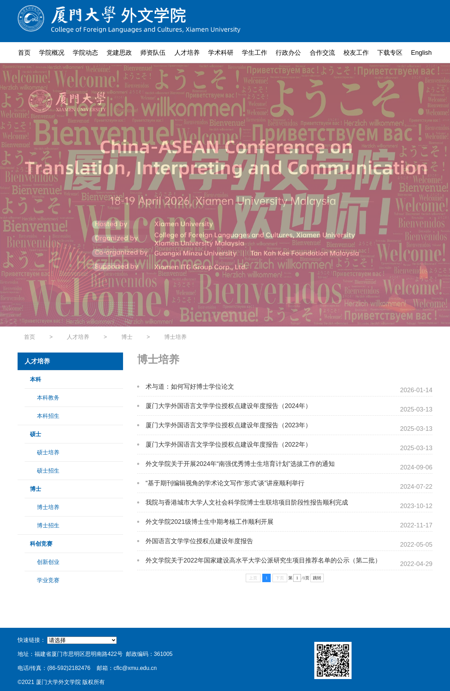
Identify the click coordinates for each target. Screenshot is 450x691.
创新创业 (48, 562)
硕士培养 (48, 452)
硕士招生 (48, 471)
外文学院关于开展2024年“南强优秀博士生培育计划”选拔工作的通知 (240, 463)
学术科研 (220, 52)
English (421, 52)
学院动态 (85, 52)
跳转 (317, 577)
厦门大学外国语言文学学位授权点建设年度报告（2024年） (228, 405)
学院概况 (51, 52)
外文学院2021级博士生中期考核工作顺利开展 (210, 521)
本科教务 (48, 398)
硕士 (35, 434)
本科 (35, 379)
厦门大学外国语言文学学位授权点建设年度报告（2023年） (228, 425)
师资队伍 (153, 52)
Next (422, 194)
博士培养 (175, 337)
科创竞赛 (41, 544)
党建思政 (119, 52)
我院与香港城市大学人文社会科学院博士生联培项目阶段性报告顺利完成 (247, 502)
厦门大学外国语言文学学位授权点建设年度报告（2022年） (228, 444)
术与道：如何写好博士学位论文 (190, 386)
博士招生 (48, 525)
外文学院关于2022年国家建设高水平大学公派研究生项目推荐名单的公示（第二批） (263, 560)
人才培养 (187, 52)
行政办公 (288, 52)
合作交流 (322, 52)
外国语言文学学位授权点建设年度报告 (199, 541)
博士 (127, 337)
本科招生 (48, 416)
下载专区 (390, 52)
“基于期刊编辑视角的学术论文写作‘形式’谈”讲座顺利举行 (225, 483)
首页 (24, 52)
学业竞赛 (48, 580)
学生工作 (254, 52)
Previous (27, 194)
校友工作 (356, 52)
